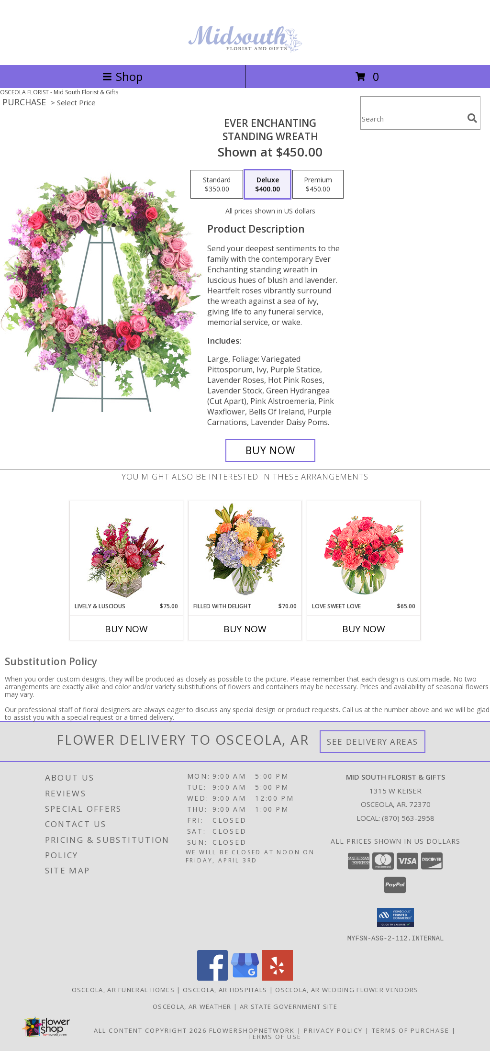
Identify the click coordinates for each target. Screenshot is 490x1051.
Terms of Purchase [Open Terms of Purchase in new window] (410, 1030)
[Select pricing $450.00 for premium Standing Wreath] (318, 184)
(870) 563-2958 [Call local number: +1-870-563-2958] (408, 818)
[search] (472, 118)
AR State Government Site (288, 1006)
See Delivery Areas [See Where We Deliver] (372, 741)
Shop (122, 76)
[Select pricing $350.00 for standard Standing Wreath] (217, 184)
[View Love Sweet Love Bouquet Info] (364, 551)
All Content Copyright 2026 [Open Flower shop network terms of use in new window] (150, 1030)
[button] (395, 917)
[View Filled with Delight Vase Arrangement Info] (245, 551)
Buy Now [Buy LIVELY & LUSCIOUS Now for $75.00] (126, 629)
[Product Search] (412, 119)
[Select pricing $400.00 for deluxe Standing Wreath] (267, 184)
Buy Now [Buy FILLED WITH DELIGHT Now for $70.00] (245, 629)
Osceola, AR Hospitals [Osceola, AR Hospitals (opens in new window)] (225, 989)
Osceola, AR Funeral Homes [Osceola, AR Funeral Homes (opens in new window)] (123, 989)
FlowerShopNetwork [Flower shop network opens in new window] (252, 1030)
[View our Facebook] (212, 977)
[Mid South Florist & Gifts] (245, 51)
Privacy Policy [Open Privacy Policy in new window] (333, 1030)
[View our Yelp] (277, 977)
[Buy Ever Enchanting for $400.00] (270, 450)
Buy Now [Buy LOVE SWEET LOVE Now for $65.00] (363, 629)
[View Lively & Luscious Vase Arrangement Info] (127, 551)
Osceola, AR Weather (192, 1006)
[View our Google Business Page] (245, 977)
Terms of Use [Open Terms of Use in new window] (274, 1036)
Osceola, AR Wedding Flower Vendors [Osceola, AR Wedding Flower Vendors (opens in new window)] (346, 989)
